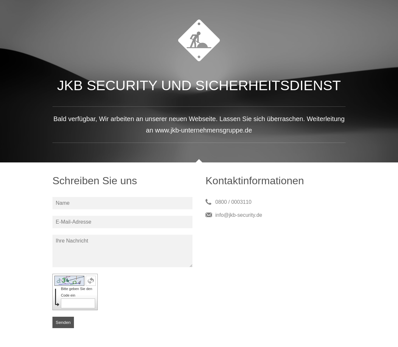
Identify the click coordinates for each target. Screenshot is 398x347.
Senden (63, 322)
